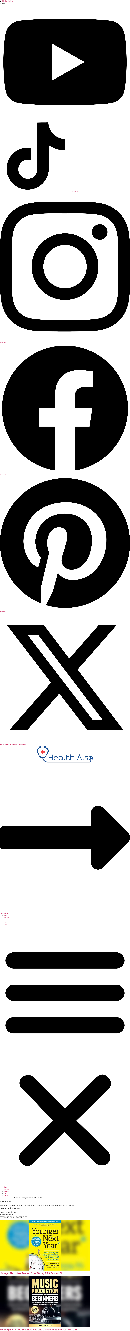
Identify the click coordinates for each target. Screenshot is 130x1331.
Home (5, 915)
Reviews (6, 920)
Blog (5, 922)
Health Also (5, 744)
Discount (6, 918)
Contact (6, 924)
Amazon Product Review (18, 744)
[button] (65, 1055)
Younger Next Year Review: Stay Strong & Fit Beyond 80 (31, 1273)
